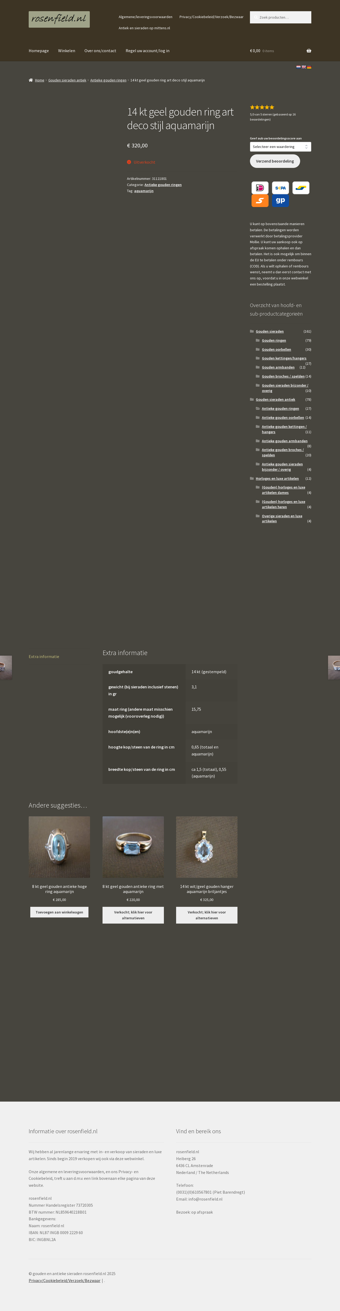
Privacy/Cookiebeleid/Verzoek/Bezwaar (212, 16)
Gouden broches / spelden (283, 376)
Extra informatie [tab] (44, 656)
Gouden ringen (274, 340)
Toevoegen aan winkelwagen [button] (59, 912)
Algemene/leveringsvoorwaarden (145, 16)
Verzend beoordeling (275, 161)
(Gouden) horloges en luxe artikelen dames (283, 490)
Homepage (39, 50)
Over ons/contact (100, 50)
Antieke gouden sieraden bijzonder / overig (282, 467)
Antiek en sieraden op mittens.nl (144, 28)
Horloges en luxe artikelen (277, 478)
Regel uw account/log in (147, 50)
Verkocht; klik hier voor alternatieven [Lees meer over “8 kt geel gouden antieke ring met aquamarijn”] (133, 915)
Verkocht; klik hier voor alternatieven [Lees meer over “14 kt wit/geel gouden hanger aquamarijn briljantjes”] (207, 915)
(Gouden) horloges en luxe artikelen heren (283, 504)
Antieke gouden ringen (108, 80)
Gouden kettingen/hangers (284, 358)
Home (39, 80)
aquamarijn (144, 190)
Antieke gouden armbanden (285, 441)
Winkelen (66, 50)
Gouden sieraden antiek (67, 80)
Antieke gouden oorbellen (283, 417)
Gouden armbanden (278, 367)
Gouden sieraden (270, 331)
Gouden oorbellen (276, 349)
